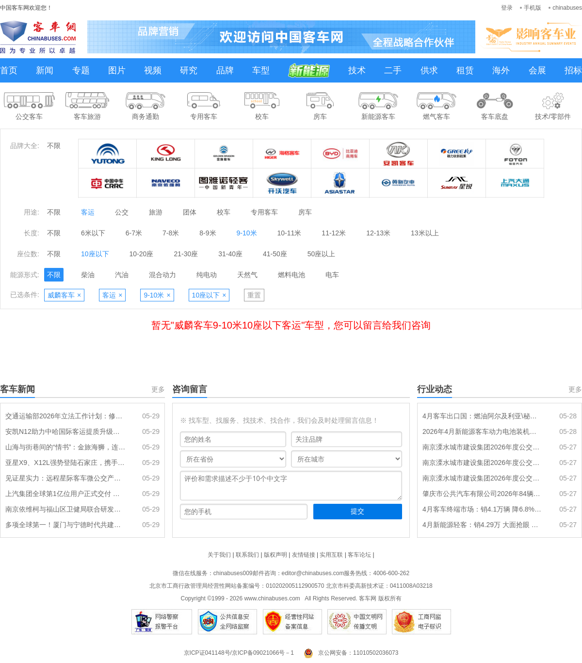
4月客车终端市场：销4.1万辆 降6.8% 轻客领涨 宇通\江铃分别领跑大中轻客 (482, 509)
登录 (507, 7)
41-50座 (275, 254)
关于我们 (219, 554)
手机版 (532, 7)
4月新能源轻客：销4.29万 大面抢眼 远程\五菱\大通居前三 (482, 525)
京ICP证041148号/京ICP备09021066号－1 (239, 652)
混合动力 (162, 275)
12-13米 (378, 233)
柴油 (88, 275)
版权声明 (275, 554)
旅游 (155, 212)
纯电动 (206, 275)
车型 (261, 70)
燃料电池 (291, 275)
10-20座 (141, 254)
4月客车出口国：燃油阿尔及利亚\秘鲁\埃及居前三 (482, 416)
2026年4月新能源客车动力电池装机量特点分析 (482, 431)
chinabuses (567, 7)
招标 (573, 70)
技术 (357, 70)
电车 (332, 275)
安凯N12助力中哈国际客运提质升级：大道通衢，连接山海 (65, 431)
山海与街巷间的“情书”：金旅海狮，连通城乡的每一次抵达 (65, 447)
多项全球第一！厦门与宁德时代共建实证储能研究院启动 (65, 525)
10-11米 (289, 233)
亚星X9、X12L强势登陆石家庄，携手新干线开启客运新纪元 (65, 462)
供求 (429, 70)
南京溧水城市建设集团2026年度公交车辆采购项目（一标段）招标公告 (482, 478)
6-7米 (134, 233)
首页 (8, 70)
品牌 (225, 70)
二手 (393, 70)
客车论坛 (359, 554)
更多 (158, 389)
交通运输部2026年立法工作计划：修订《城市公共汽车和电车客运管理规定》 (65, 416)
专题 (81, 70)
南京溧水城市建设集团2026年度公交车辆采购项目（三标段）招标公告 (482, 447)
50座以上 (321, 254)
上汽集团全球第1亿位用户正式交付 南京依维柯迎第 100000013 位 (65, 493)
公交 (122, 212)
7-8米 (170, 233)
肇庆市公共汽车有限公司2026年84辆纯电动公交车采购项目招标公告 (482, 493)
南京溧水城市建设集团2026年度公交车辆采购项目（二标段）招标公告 (482, 462)
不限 (54, 145)
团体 (189, 212)
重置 (254, 295)
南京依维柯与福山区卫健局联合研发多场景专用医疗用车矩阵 (65, 509)
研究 (188, 70)
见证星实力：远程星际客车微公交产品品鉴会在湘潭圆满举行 (65, 478)
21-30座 (186, 254)
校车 (223, 212)
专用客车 (264, 212)
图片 (117, 70)
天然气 (247, 275)
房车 (305, 212)
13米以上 (425, 233)
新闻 (44, 70)
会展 (537, 70)
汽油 (122, 275)
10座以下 (95, 254)
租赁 (465, 70)
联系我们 (247, 554)
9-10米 (247, 233)
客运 (88, 212)
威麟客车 (64, 295)
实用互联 (331, 554)
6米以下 (93, 233)
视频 (153, 70)
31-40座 (230, 254)
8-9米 (207, 233)
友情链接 (303, 554)
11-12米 (334, 233)
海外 (501, 70)
